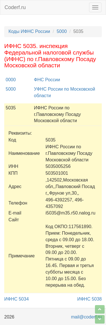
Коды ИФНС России (29, 31)
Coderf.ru (15, 7)
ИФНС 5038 (89, 299)
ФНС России (47, 79)
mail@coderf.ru (86, 316)
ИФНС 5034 (16, 299)
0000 (11, 79)
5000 (62, 31)
